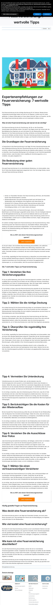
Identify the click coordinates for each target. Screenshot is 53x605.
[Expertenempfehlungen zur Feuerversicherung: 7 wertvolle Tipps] (26, 73)
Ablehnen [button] (37, 14)
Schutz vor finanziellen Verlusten (13, 195)
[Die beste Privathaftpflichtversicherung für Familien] (46, 576)
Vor (49, 28)
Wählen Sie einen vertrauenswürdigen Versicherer (20, 467)
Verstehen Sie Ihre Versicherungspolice (16, 273)
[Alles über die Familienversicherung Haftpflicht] (20, 576)
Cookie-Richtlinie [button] (9, 5)
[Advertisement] (26, 43)
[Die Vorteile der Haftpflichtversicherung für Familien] (33, 576)
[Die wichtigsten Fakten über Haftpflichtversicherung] (7, 576)
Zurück (45, 28)
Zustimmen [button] (47, 14)
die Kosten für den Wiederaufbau (32, 131)
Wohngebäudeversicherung (8, 567)
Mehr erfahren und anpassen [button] (9, 14)
